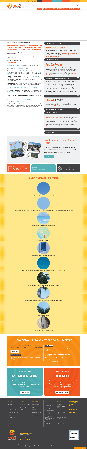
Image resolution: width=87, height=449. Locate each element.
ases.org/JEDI (49, 92)
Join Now (25, 392)
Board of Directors (11, 406)
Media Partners (35, 415)
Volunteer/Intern (11, 410)
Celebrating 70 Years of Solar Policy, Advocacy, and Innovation (22, 87)
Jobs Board (59, 426)
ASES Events (10, 415)
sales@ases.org (20, 101)
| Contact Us (74, 5)
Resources (65, 8)
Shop (9, 425)
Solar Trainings (47, 412)
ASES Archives (59, 424)
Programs (45, 8)
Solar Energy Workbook (49, 410)
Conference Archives (24, 406)
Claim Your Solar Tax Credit (61, 413)
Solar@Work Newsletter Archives (61, 418)
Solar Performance (60, 421)
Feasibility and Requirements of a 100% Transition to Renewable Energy (61, 406)
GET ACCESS (49, 156)
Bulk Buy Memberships (36, 412)
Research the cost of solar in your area (69, 168)
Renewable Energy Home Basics (49, 414)
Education (59, 8)
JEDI (9, 414)
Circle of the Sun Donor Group (31, 76)
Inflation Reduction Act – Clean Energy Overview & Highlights (49, 408)
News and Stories (60, 402)
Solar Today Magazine (74, 8)
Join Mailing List (67, 5)
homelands (28, 445)
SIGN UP (14, 351)
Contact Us (10, 423)
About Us (40, 8)
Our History (10, 404)
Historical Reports (60, 423)
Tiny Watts (22, 409)
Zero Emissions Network (25, 410)
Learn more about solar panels (43, 168)
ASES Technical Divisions (65, 123)
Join (8, 60)
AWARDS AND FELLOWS (13, 412)
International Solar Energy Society (46, 444)
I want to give (62, 392)
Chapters (34, 409)
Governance (10, 422)
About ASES (10, 402)
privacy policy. (59, 444)
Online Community (75, 1)
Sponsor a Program (47, 1)
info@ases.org (26, 437)
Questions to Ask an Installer (60, 416)
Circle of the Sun (35, 406)
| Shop (78, 5)
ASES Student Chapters (36, 410)
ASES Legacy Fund (36, 407)
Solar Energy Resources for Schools (49, 403)
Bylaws (9, 418)
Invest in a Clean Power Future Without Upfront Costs (61, 410)
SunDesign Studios (29, 446)
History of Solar (47, 423)
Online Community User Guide (53, 125)
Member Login (66, 1)
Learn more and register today (53, 56)
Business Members (36, 404)
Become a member (57, 1)
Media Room (59, 420)
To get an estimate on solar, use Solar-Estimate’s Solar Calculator (20, 168)
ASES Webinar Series (48, 405)
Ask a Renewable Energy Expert (53, 117)
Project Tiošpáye (26, 71)
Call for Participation (18, 68)
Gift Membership (35, 414)
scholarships (18, 97)
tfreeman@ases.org (72, 54)
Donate (39, 1)
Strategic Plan (10, 420)
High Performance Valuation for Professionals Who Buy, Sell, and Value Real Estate (49, 418)
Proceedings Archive (24, 407)
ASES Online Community (67, 116)
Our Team (10, 407)
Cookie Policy (25, 444)
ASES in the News (11, 417)
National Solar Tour (24, 402)
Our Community (52, 8)
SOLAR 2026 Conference (25, 404)
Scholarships (46, 424)
